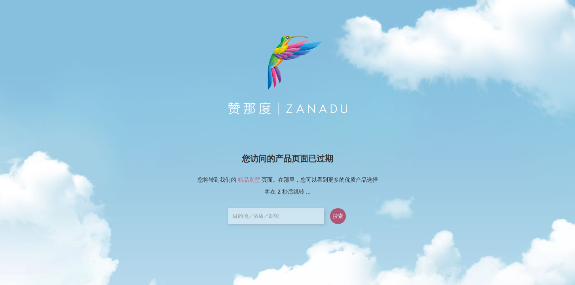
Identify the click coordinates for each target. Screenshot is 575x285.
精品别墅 (249, 179)
